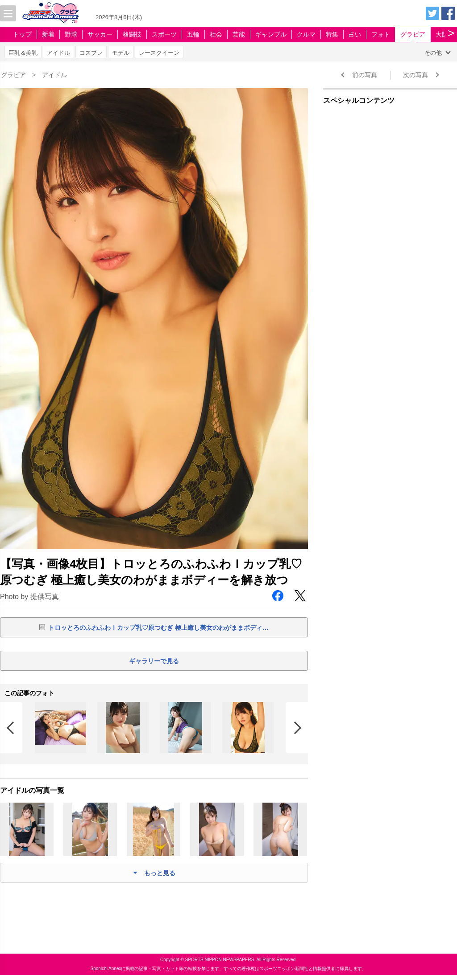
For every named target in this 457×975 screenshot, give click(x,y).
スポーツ (164, 34)
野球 (71, 34)
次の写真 (415, 75)
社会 (216, 34)
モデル (120, 52)
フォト (380, 34)
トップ (22, 34)
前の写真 (364, 75)
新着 (48, 34)
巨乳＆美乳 (22, 52)
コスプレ (91, 52)
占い (355, 34)
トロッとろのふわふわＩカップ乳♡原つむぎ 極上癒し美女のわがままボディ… (158, 627)
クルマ (306, 34)
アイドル (58, 52)
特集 (332, 34)
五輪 (193, 34)
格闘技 (132, 34)
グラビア (412, 34)
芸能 (239, 34)
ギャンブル (271, 34)
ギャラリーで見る (154, 661)
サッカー (99, 34)
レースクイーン (159, 52)
